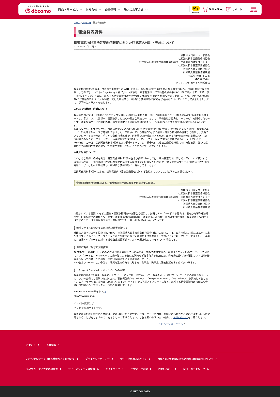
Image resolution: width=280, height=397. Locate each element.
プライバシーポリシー (97, 359)
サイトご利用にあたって (133, 359)
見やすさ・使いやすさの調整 (42, 369)
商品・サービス (68, 9)
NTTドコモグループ (196, 369)
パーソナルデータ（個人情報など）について (50, 359)
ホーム (77, 22)
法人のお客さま (134, 9)
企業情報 (110, 9)
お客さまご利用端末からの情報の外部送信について (185, 359)
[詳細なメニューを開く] (253, 9)
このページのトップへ (170, 323)
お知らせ (91, 9)
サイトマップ (113, 369)
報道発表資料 (90, 32)
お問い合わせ (180, 317)
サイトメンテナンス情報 (83, 369)
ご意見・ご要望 (139, 369)
